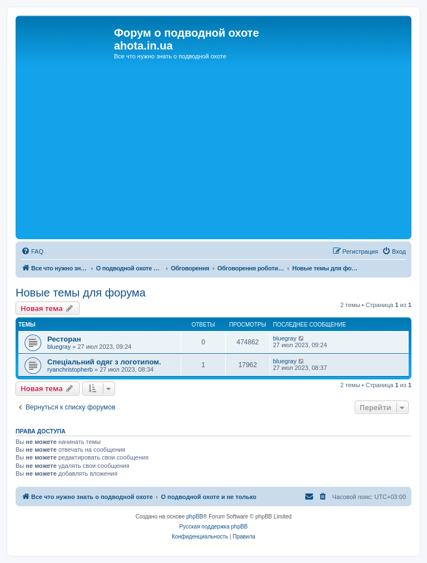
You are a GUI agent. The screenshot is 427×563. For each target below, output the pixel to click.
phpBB (194, 516)
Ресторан (64, 339)
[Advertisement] (213, 153)
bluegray (59, 346)
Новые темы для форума (81, 293)
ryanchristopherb (70, 369)
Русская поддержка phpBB (213, 527)
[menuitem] (32, 251)
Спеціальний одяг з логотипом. (104, 362)
